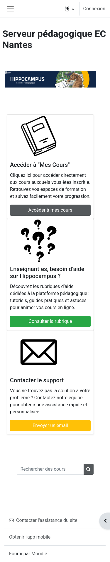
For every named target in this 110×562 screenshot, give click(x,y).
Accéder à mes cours (50, 210)
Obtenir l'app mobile (29, 537)
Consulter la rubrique (50, 321)
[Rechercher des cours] (50, 469)
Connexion (94, 8)
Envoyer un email (50, 425)
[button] (69, 9)
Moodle (39, 553)
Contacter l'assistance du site (43, 520)
